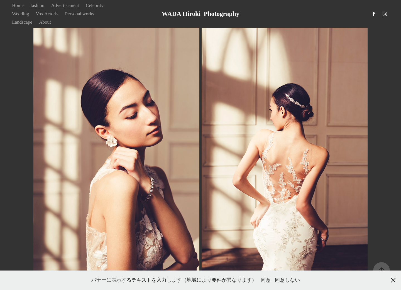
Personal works (79, 13)
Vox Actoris (47, 13)
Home (18, 5)
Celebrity (94, 5)
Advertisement (65, 5)
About (45, 22)
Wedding (20, 13)
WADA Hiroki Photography (200, 13)
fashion (37, 5)
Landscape (22, 22)
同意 (266, 280)
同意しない (287, 280)
